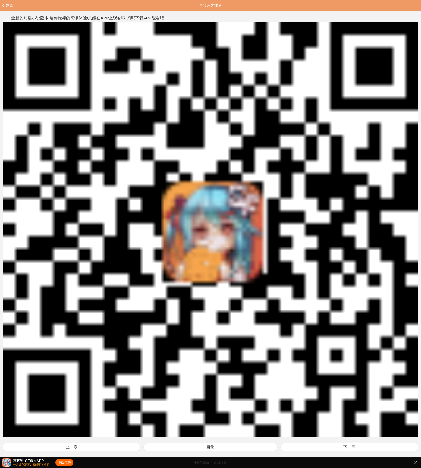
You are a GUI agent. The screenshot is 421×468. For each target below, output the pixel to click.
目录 (210, 447)
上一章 (72, 447)
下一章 (349, 447)
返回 (10, 5)
